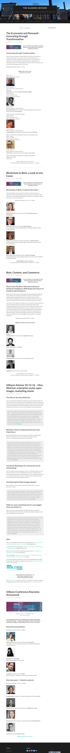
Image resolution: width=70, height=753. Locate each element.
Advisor (17, 21)
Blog (23, 21)
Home (7, 21)
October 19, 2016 (10, 275)
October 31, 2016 (10, 41)
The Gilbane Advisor (35, 8)
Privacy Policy (9, 750)
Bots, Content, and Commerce (22, 272)
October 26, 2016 (10, 178)
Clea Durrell (18, 597)
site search (50, 21)
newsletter (33, 582)
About (44, 21)
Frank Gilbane (18, 41)
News (12, 21)
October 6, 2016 (9, 597)
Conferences (29, 21)
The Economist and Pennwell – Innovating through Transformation (23, 36)
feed (41, 582)
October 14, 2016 (10, 393)
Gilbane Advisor (12, 580)
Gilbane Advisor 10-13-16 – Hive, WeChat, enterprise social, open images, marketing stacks (24, 388)
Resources (37, 21)
